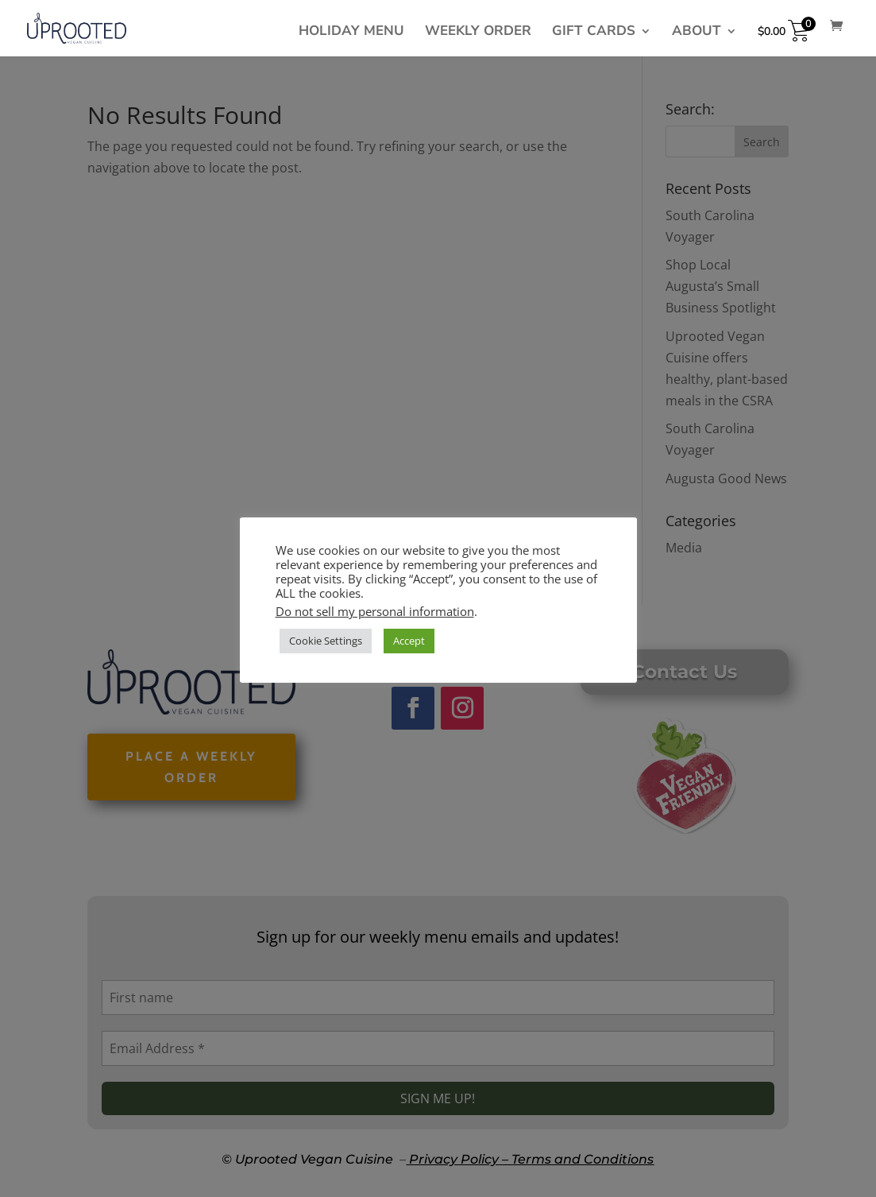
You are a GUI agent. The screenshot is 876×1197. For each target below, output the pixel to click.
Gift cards (593, 32)
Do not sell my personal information (375, 611)
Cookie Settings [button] (325, 640)
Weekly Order (478, 32)
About (696, 32)
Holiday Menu (351, 32)
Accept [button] (409, 640)
